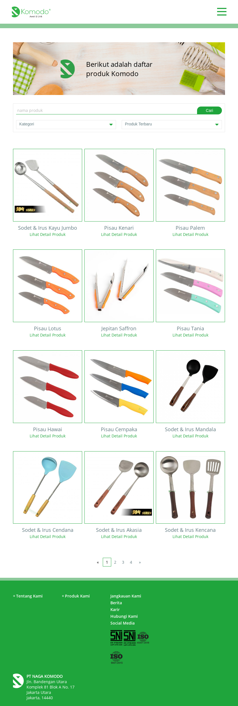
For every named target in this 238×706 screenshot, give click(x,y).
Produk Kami (76, 596)
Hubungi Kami (124, 616)
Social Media (122, 623)
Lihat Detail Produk (47, 234)
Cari (209, 110)
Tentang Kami (28, 596)
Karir (115, 609)
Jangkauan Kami (125, 596)
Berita (116, 602)
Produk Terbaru (172, 124)
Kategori (66, 124)
